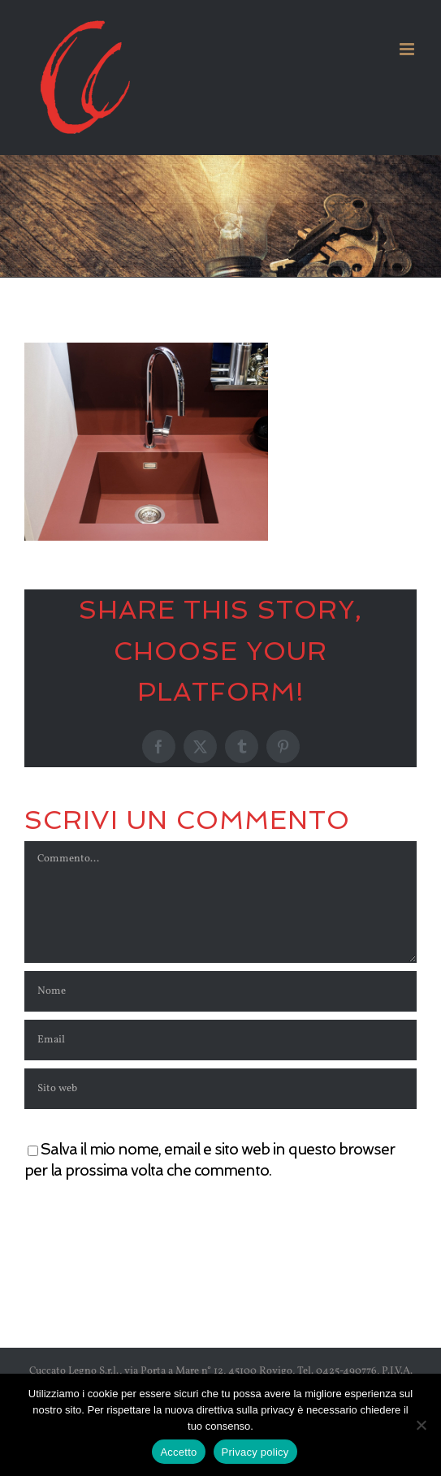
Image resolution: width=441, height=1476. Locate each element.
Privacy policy (255, 1452)
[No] (421, 1425)
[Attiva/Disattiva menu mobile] (408, 49)
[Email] (220, 1040)
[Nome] (220, 991)
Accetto (178, 1452)
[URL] (220, 1088)
